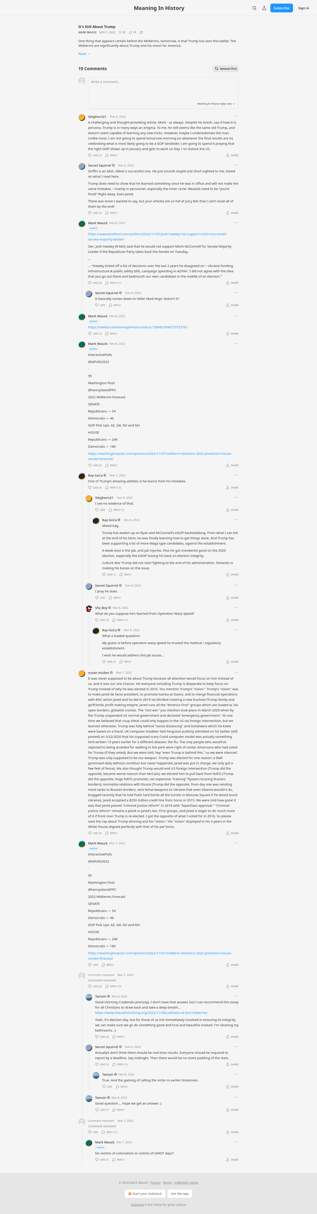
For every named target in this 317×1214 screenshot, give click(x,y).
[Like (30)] (122, 32)
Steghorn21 (97, 116)
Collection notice (186, 1182)
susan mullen (98, 672)
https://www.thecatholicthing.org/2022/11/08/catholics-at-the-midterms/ (151, 1012)
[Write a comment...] (163, 88)
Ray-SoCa (95, 475)
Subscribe (281, 8)
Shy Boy (101, 607)
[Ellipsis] (236, 116)
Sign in (303, 8)
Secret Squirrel (99, 165)
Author (94, 228)
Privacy (155, 1182)
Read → (84, 53)
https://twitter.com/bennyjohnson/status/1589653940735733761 (138, 327)
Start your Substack (144, 1193)
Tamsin (100, 996)
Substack (137, 1205)
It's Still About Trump (96, 26)
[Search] (254, 8)
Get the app (180, 1193)
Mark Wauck (87, 32)
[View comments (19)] (132, 32)
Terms (167, 1182)
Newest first (226, 69)
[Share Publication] (264, 8)
